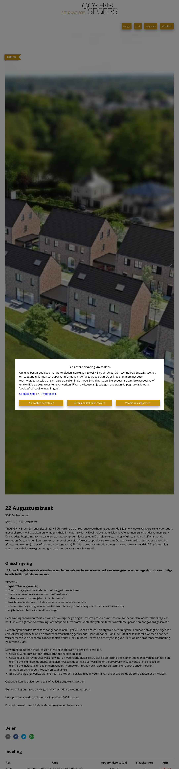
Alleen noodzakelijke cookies (89, 403)
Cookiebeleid (27, 394)
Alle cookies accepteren (41, 403)
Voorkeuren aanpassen (137, 403)
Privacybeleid (48, 394)
